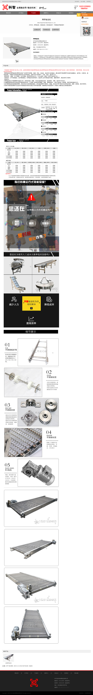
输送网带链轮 (79, 57)
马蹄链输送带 (40, 55)
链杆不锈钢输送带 (56, 57)
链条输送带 (57, 55)
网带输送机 (40, 58)
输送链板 (66, 58)
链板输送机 (73, 55)
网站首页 (17, 673)
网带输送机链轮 (54, 58)
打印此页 (26, 666)
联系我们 (89, 1)
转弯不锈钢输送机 (80, 55)
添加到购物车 (36, 52)
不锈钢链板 (71, 58)
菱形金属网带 (64, 57)
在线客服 (84, 18)
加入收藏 (83, 1)
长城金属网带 (49, 57)
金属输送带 (37, 29)
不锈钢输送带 (63, 55)
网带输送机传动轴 (71, 57)
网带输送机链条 (47, 58)
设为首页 (77, 1)
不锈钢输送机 (46, 29)
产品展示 (36, 673)
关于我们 (26, 673)
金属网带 (69, 55)
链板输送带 (61, 58)
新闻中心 (46, 673)
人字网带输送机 (41, 57)
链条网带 (76, 58)
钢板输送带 (51, 55)
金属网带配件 (55, 29)
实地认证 (56, 673)
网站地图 (76, 673)
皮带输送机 (80, 58)
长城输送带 (46, 55)
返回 (31, 666)
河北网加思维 (88, 693)
